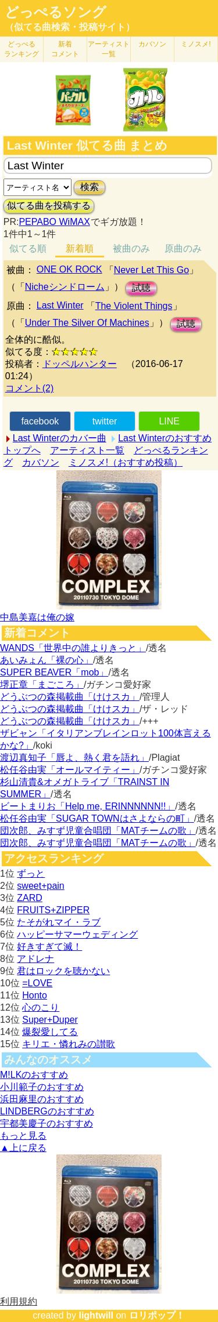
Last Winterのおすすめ (165, 438)
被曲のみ (131, 248)
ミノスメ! (195, 44)
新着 (65, 49)
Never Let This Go (152, 270)
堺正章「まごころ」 (42, 684)
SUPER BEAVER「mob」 (54, 672)
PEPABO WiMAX (54, 222)
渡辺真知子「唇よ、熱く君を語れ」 (74, 757)
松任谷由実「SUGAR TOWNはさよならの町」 (97, 818)
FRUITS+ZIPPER (53, 910)
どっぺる (21, 49)
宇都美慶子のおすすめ (46, 1123)
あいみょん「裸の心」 (46, 660)
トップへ (22, 450)
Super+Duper (50, 1020)
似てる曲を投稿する (49, 205)
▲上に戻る (23, 1148)
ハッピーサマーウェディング (77, 934)
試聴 (141, 288)
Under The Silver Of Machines (87, 323)
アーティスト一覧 (87, 450)
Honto (34, 995)
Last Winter (60, 305)
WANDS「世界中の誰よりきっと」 (73, 648)
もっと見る (23, 1136)
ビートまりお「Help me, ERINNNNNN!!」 (87, 806)
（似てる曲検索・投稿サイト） (70, 27)
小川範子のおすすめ (42, 1087)
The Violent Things (134, 306)
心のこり (40, 1007)
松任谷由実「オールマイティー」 (70, 770)
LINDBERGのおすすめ (47, 1111)
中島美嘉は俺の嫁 (37, 617)
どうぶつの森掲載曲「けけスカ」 (70, 697)
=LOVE (37, 983)
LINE (169, 421)
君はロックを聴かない (63, 971)
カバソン (152, 44)
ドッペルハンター (79, 364)
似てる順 (28, 248)
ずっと (31, 873)
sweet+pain (40, 886)
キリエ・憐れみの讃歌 (68, 1044)
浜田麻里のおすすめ (42, 1099)
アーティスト (109, 49)
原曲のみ (183, 248)
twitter (104, 421)
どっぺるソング (55, 12)
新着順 (80, 248)
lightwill (95, 1315)
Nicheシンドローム (65, 287)
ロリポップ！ (157, 1315)
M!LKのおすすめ (34, 1075)
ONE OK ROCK (69, 269)
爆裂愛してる (50, 1032)
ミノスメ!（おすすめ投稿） (126, 462)
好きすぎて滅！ (49, 946)
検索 (89, 187)
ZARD (29, 898)
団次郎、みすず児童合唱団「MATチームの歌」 (98, 831)
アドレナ (35, 959)
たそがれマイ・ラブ (59, 922)
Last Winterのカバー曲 (59, 438)
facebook (40, 421)
